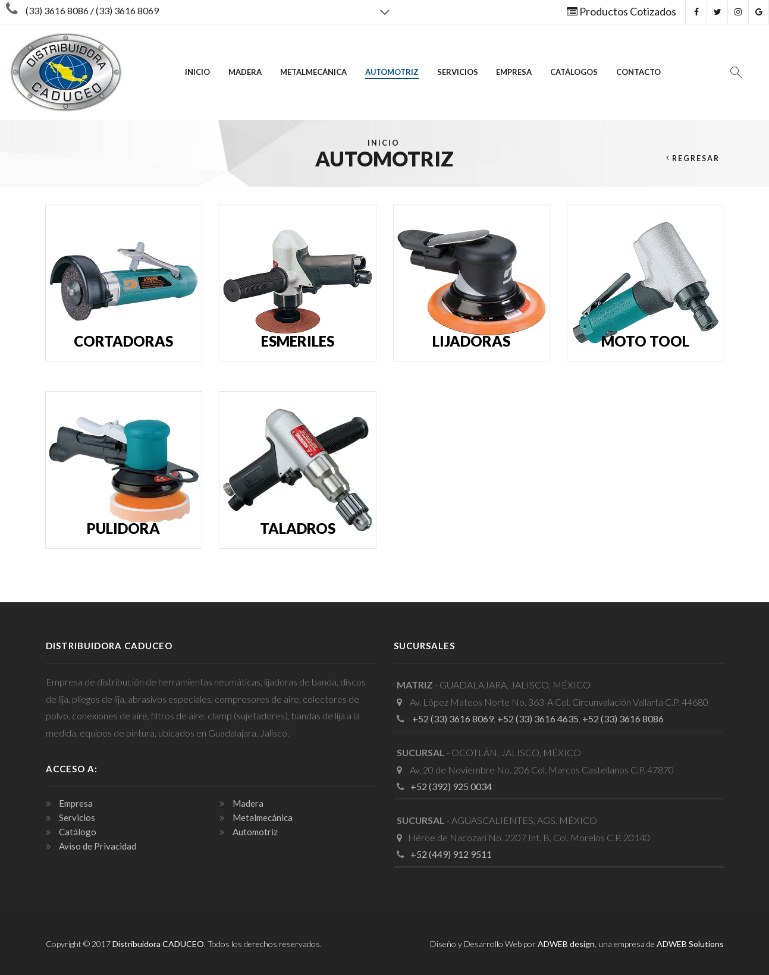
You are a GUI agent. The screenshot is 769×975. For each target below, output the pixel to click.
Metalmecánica (313, 72)
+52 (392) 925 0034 (451, 786)
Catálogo (76, 831)
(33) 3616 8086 (57, 10)
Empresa (514, 72)
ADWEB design (566, 944)
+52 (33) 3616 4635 (538, 718)
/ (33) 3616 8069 (124, 10)
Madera (245, 72)
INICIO (197, 72)
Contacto (638, 72)
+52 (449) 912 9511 (451, 854)
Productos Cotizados (621, 11)
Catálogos (574, 72)
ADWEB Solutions (690, 944)
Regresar (696, 158)
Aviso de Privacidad (96, 846)
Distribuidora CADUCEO (158, 944)
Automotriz (392, 72)
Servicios (457, 72)
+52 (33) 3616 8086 (623, 718)
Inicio (384, 143)
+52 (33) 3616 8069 (452, 718)
